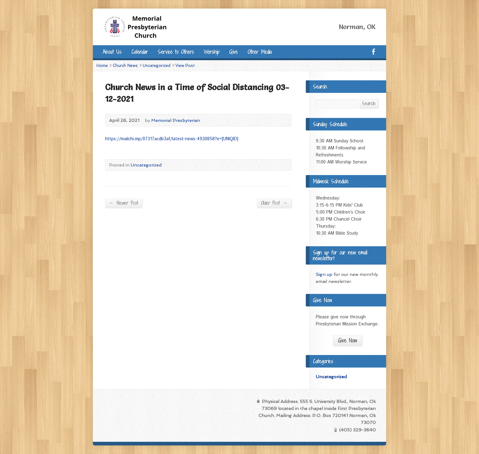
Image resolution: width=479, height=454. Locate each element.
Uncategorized (156, 65)
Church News (125, 65)
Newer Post (123, 203)
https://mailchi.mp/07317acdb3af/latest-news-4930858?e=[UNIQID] (171, 139)
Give (233, 51)
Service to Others (176, 51)
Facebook (373, 51)
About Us (112, 51)
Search (368, 103)
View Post (185, 65)
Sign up (324, 274)
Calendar (139, 51)
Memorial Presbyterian (175, 120)
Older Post (274, 203)
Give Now (347, 340)
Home (102, 65)
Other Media (259, 51)
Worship (211, 51)
